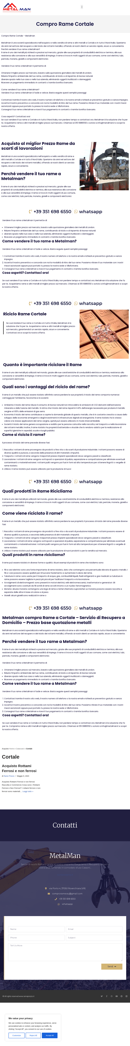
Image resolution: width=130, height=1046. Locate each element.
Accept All (50, 1035)
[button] (82, 7)
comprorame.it (65, 918)
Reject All (33, 1035)
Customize (16, 1035)
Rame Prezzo (9, 818)
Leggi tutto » (32, 834)
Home (11, 790)
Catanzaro (20, 790)
